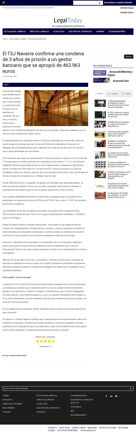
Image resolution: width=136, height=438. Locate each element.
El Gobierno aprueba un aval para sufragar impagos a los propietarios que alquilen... (119, 175)
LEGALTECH (42, 403)
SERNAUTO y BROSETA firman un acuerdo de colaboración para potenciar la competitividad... (119, 144)
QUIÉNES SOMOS (79, 428)
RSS (72, 411)
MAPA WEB (92, 428)
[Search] (100, 3)
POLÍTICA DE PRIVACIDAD (67, 430)
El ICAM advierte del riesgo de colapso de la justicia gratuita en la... (118, 124)
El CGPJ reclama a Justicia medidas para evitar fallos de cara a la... (118, 115)
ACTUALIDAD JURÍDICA (47, 395)
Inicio (5, 39)
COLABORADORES (79, 395)
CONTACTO (52, 428)
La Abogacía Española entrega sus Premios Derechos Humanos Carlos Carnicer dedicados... (118, 104)
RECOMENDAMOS (79, 415)
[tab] (99, 93)
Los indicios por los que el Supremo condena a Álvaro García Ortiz (119, 155)
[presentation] (99, 93)
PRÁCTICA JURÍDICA (45, 399)
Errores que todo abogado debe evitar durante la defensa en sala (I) (118, 134)
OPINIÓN (41, 412)
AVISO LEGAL (64, 428)
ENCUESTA (7, 399)
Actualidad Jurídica (18, 39)
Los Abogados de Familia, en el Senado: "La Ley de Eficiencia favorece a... (118, 195)
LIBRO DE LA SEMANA (12, 403)
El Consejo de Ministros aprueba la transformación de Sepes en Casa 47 (118, 164)
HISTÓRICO (76, 406)
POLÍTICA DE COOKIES (108, 428)
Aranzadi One (121, 80)
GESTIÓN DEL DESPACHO (48, 407)
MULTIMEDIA (9, 407)
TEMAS (6, 395)
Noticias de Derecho (37, 39)
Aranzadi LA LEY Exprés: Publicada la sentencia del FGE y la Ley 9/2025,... (118, 186)
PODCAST (7, 412)
